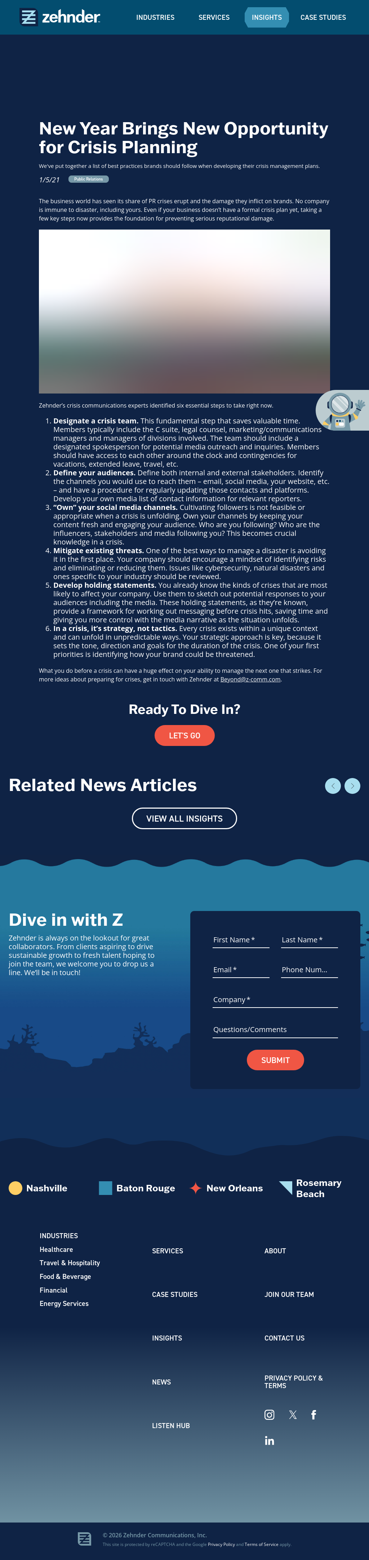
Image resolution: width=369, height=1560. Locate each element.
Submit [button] (275, 1061)
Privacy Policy (221, 1547)
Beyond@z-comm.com (251, 679)
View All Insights (184, 819)
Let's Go (184, 736)
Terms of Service (262, 1547)
